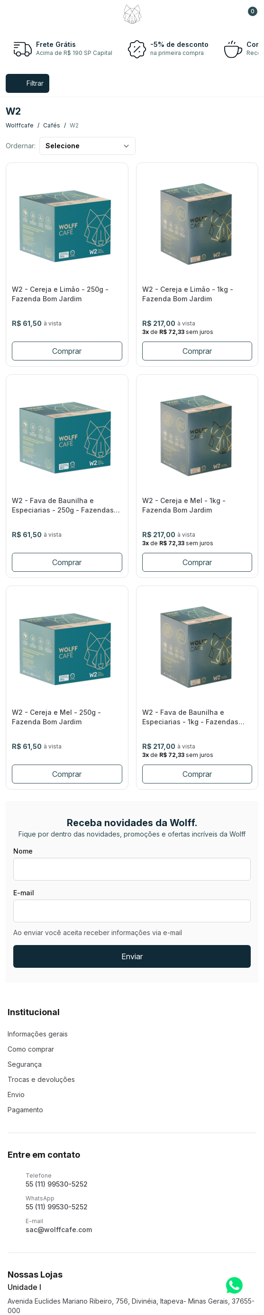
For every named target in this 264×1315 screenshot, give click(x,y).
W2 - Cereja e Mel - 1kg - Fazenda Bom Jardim (184, 505)
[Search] (37, 14)
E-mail (23, 893)
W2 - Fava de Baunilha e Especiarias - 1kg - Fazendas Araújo (190, 717)
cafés (51, 125)
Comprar (67, 351)
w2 (74, 125)
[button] (247, 14)
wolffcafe (20, 125)
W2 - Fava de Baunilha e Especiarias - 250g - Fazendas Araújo (63, 505)
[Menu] (16, 14)
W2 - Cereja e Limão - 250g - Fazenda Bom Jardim (60, 294)
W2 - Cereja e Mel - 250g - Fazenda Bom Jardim (56, 717)
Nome (23, 851)
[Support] (227, 14)
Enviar (132, 956)
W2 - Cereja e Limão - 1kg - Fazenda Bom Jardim (187, 294)
